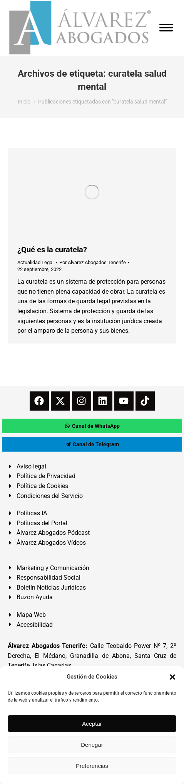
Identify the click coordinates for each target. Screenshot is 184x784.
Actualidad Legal (35, 262)
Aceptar (92, 723)
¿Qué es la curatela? (52, 249)
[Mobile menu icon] (166, 27)
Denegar (92, 744)
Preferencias (92, 766)
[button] (172, 677)
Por (92, 262)
